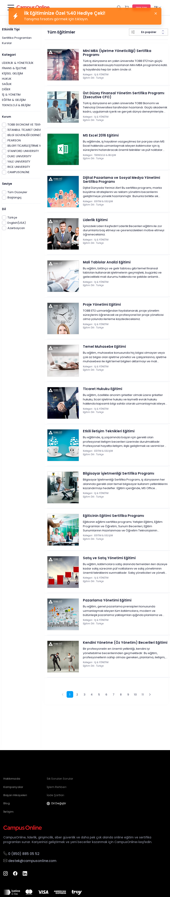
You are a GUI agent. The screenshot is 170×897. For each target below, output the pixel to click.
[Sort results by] (151, 32)
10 (135, 713)
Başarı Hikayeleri (15, 795)
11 (143, 713)
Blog (6, 803)
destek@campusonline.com (29, 860)
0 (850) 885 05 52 (21, 853)
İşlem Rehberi (56, 787)
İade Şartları (55, 795)
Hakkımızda (11, 779)
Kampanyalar (13, 787)
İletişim (8, 812)
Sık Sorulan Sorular (60, 779)
